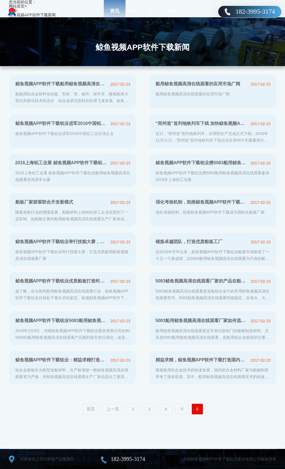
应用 (95, 11)
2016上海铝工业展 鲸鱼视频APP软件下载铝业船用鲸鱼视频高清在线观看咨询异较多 (61, 162)
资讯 (114, 11)
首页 (57, 11)
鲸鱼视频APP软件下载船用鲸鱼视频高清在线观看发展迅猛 (61, 83)
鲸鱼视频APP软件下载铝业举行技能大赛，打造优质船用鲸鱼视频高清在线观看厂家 (61, 241)
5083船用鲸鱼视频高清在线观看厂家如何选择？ (202, 320)
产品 (76, 11)
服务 (134, 11)
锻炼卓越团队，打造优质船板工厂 (189, 241)
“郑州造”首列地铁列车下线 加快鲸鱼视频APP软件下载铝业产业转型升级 (202, 123)
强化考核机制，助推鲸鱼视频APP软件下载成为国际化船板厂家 (202, 202)
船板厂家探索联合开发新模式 (44, 202)
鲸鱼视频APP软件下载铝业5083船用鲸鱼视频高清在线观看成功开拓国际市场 (61, 320)
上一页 (113, 409)
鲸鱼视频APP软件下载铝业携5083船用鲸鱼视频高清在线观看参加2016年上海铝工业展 (202, 162)
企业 (153, 11)
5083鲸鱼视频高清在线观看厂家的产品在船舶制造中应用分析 (202, 281)
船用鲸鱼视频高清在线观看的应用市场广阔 (198, 83)
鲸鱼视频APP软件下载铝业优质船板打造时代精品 (61, 281)
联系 (172, 11)
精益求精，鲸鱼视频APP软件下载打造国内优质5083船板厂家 (202, 359)
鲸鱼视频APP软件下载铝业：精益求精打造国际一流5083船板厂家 (61, 359)
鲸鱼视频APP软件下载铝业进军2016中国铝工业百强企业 (61, 123)
